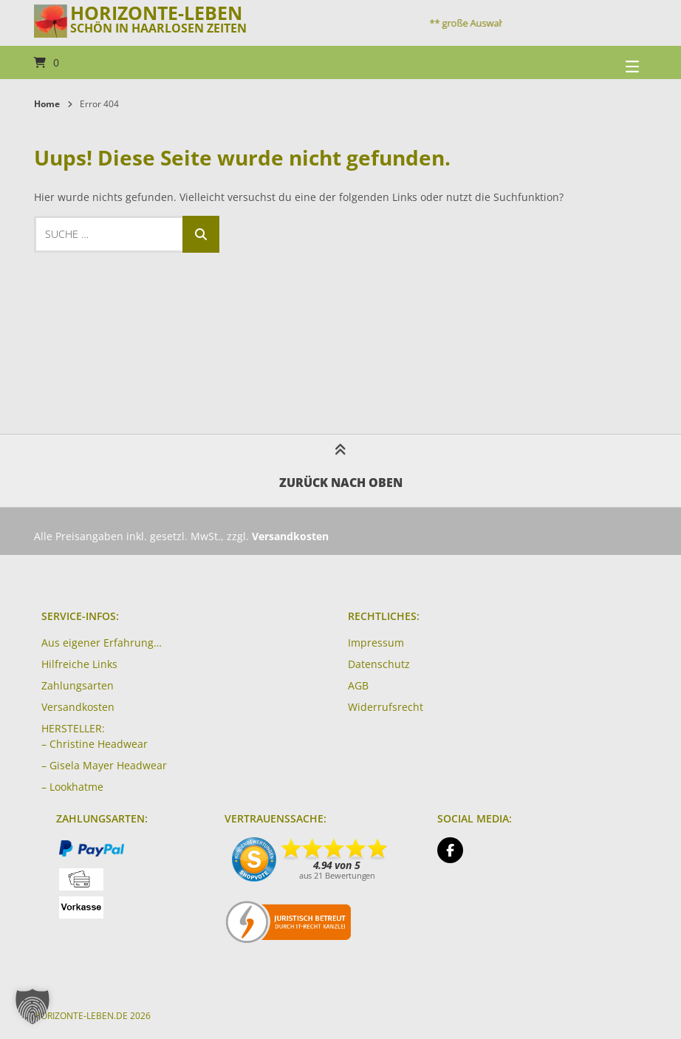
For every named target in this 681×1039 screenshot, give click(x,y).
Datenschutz (379, 664)
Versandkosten (77, 707)
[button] (32, 1006)
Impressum (376, 643)
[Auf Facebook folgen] (450, 850)
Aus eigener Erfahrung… (101, 643)
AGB (358, 685)
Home (47, 103)
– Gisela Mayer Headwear (104, 765)
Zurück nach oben (341, 470)
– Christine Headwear (94, 744)
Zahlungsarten (77, 685)
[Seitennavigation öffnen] (614, 62)
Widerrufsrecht (385, 707)
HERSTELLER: (73, 728)
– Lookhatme (72, 787)
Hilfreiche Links (79, 664)
